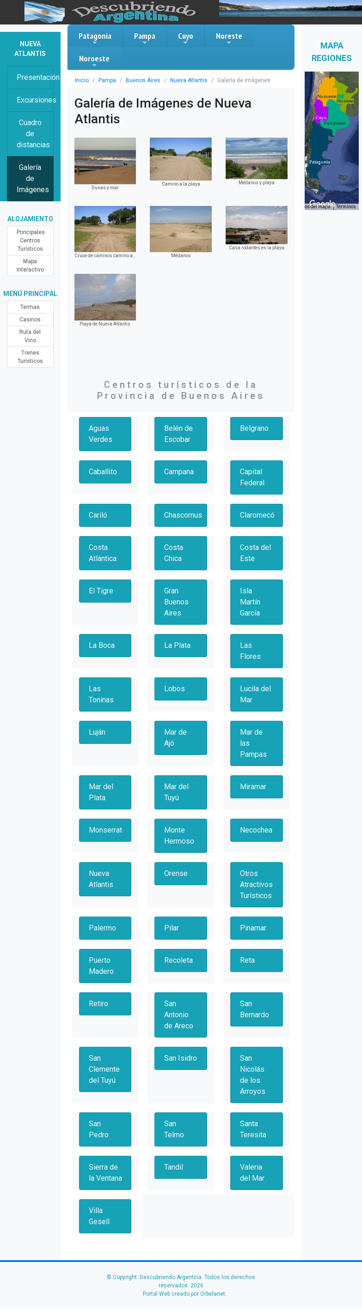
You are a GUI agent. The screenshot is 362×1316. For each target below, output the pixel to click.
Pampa (144, 38)
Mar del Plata (101, 792)
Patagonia (95, 38)
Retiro (98, 1003)
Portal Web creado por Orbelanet (184, 1294)
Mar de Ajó (175, 738)
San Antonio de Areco (178, 1014)
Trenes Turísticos (30, 357)
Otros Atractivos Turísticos (256, 884)
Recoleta (178, 960)
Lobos (174, 688)
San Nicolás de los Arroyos (252, 1075)
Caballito (103, 471)
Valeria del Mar (252, 1173)
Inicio (82, 80)
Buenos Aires (143, 80)
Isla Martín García (250, 601)
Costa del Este (255, 553)
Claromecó (257, 515)
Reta (247, 960)
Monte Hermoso (179, 835)
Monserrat (105, 830)
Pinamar (253, 928)
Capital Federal (252, 477)
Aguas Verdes (100, 434)
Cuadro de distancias (33, 133)
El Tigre (101, 590)
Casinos (30, 319)
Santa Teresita (253, 1129)
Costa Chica (173, 553)
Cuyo (185, 38)
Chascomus (183, 515)
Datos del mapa (314, 206)
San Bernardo (254, 1009)
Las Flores (250, 651)
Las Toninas (101, 694)
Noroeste (94, 61)
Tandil (173, 1167)
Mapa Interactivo (30, 265)
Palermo (102, 928)
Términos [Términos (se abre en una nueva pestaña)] (346, 206)
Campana (179, 471)
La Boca (102, 645)
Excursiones (35, 100)
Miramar (253, 786)
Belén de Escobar (178, 434)
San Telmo (174, 1129)
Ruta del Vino (30, 336)
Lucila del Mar (255, 694)
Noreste (229, 38)
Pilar (171, 928)
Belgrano (254, 428)
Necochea (256, 830)
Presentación (35, 77)
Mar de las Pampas (253, 743)
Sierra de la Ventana (105, 1173)
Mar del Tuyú (176, 792)
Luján (97, 732)
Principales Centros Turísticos (31, 240)
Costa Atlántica (103, 553)
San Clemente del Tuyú (104, 1069)
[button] (320, 162)
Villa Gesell (99, 1216)
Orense (176, 873)
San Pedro (99, 1129)
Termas (30, 307)
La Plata (177, 645)
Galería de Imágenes (33, 178)
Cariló (98, 515)
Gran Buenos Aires (176, 601)
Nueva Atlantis (189, 80)
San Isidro (180, 1058)
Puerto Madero (101, 966)
